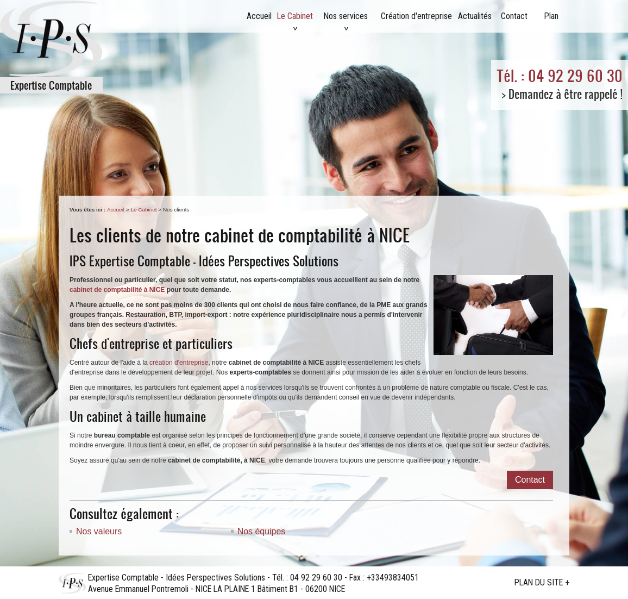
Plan (551, 16)
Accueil (259, 16)
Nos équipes (261, 531)
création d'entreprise (178, 362)
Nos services (346, 16)
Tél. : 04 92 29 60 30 (560, 75)
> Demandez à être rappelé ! (562, 94)
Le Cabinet (295, 16)
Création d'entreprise (416, 16)
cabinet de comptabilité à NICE (117, 290)
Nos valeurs (99, 531)
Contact (514, 16)
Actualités (475, 16)
